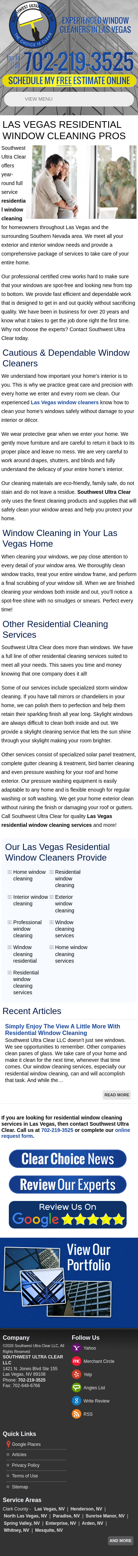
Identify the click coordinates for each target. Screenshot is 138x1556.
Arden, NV (92, 1523)
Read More (117, 1095)
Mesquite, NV (49, 1530)
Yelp (88, 1374)
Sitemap (20, 1487)
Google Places (26, 1444)
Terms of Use (25, 1476)
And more (121, 1540)
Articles (19, 1454)
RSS (88, 1414)
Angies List (94, 1387)
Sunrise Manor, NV (105, 1516)
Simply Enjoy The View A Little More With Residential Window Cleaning (62, 1029)
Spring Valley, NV (22, 1523)
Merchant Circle (99, 1361)
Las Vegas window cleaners (65, 402)
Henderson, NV (86, 1509)
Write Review (96, 1401)
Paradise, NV (66, 1516)
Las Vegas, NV (50, 1509)
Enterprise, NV (61, 1523)
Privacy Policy (26, 1465)
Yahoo (90, 1348)
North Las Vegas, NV (25, 1516)
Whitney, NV (16, 1530)
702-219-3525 (57, 1130)
